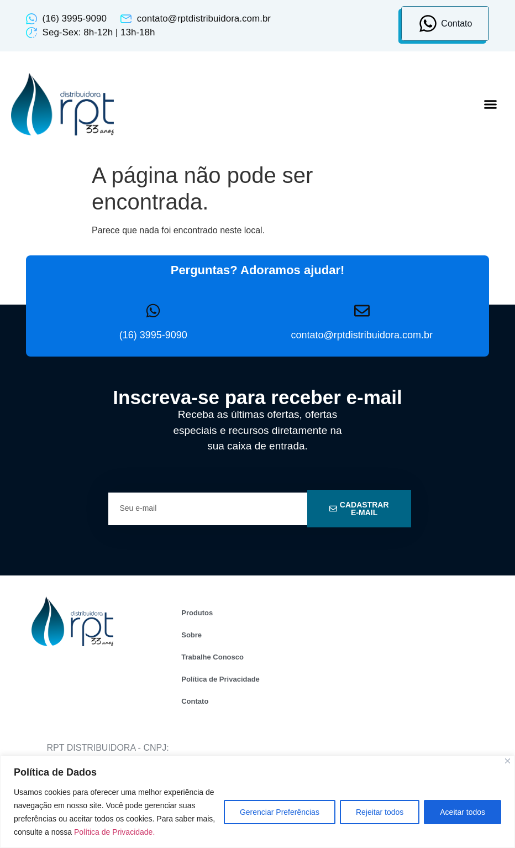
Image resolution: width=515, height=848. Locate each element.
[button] (490, 104)
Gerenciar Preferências (279, 812)
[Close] (507, 760)
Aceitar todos (462, 812)
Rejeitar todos (379, 812)
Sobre (191, 635)
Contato (194, 701)
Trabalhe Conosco (212, 657)
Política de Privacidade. (114, 832)
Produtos (197, 613)
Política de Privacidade (220, 679)
